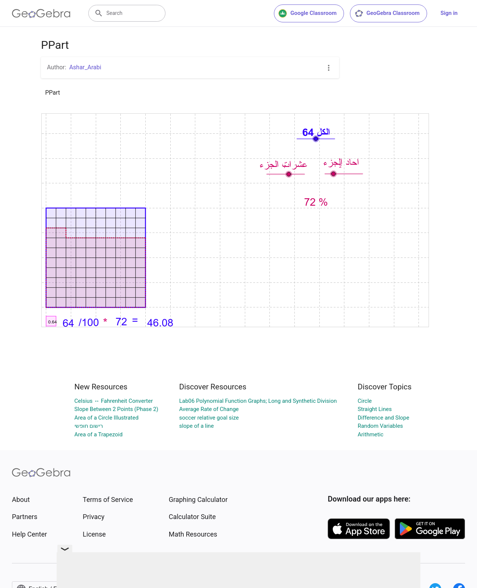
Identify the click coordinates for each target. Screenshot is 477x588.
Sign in (449, 13)
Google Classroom (307, 13)
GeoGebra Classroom (387, 13)
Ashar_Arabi (85, 67)
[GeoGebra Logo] (41, 13)
